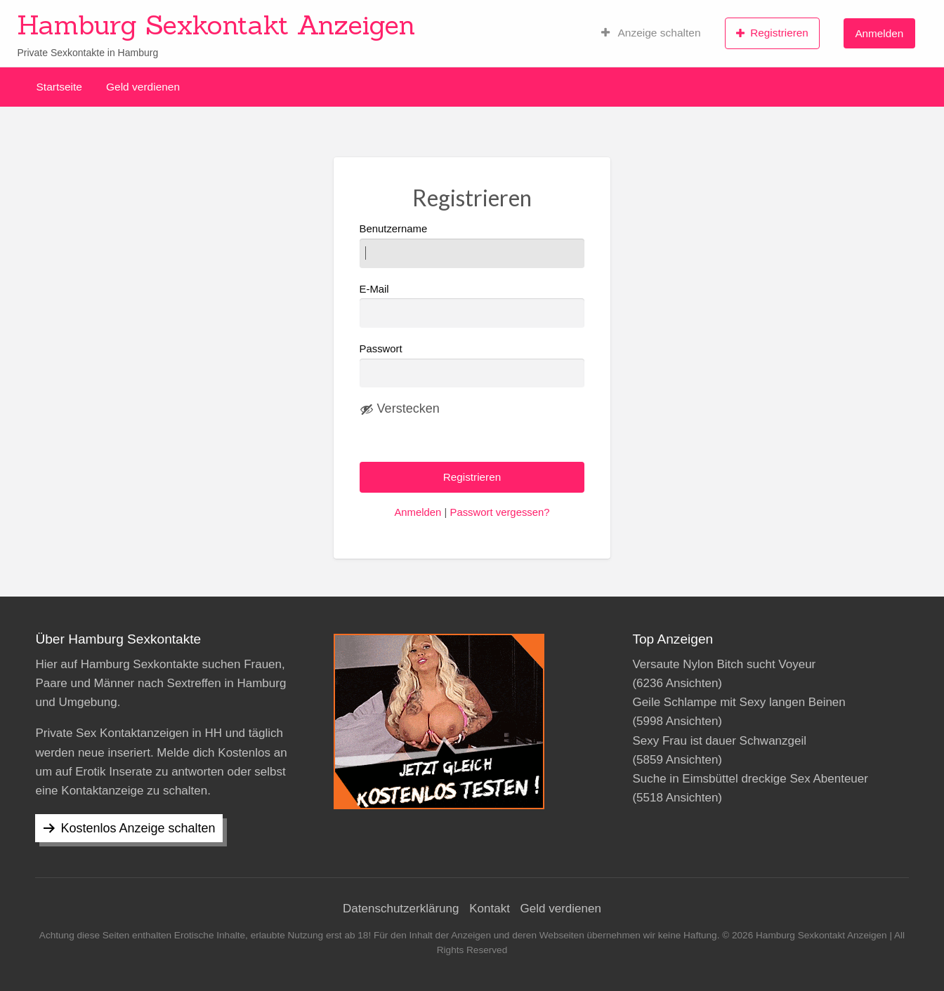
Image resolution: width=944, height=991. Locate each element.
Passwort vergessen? (499, 512)
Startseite (59, 87)
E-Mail (472, 306)
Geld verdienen (143, 87)
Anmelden (879, 33)
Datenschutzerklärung (401, 908)
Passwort (381, 348)
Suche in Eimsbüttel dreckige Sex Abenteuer (749, 778)
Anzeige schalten (651, 33)
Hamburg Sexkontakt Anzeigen (216, 24)
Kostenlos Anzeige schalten (137, 828)
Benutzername (472, 245)
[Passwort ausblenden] (400, 409)
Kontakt (489, 908)
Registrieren (772, 33)
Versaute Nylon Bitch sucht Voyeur (723, 664)
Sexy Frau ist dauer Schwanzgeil (719, 740)
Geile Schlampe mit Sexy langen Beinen (738, 702)
